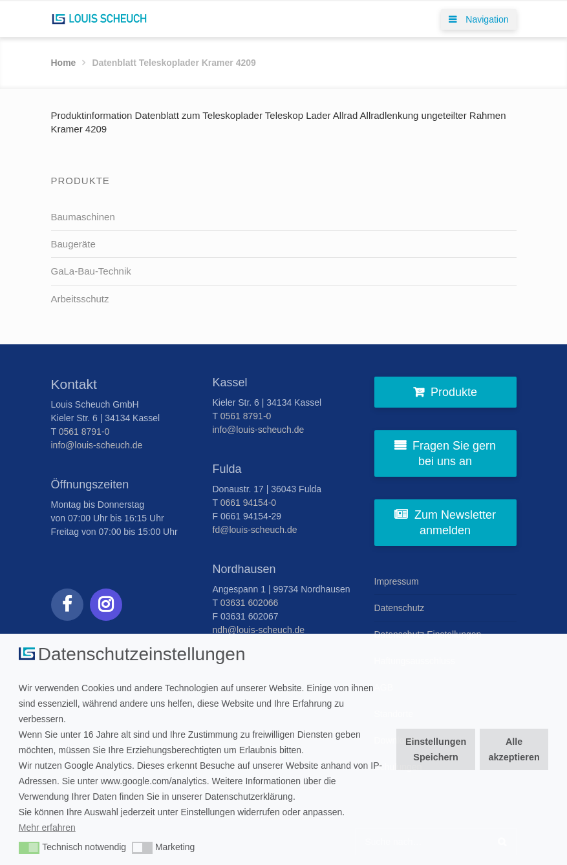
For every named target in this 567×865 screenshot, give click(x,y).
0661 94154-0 (248, 502)
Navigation (478, 19)
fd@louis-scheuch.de (255, 530)
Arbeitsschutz (80, 298)
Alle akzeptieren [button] (514, 749)
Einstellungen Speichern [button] (435, 749)
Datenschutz (399, 608)
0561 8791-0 (84, 431)
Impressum (396, 581)
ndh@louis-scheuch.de (259, 630)
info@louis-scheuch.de (97, 445)
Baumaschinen (83, 216)
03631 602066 (249, 603)
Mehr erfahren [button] (47, 827)
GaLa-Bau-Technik (91, 271)
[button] (29, 848)
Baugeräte (73, 243)
